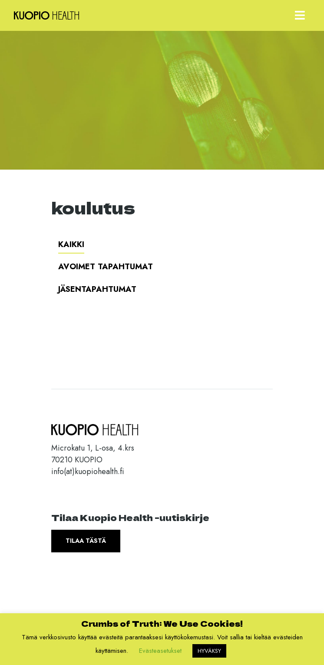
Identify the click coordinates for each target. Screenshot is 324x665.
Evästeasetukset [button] (160, 650)
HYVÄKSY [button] (209, 651)
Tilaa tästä (86, 540)
